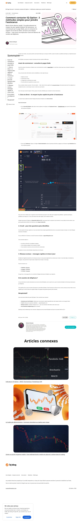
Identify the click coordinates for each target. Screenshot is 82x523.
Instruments (37, 2)
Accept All (17, 517)
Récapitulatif (11, 100)
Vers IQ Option (21, 2)
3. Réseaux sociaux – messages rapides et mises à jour (11, 89)
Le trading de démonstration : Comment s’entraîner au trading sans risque (27, 422)
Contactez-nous (61, 106)
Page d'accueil (10, 9)
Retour (74, 9)
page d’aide (50, 67)
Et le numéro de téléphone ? (11, 96)
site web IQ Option (55, 85)
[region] (18, 510)
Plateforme (43, 2)
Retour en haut (11, 104)
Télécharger (49, 2)
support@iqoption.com (11, 488)
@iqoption (28, 267)
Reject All (24, 514)
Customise (11, 514)
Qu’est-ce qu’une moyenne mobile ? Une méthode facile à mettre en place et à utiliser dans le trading (35, 454)
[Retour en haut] (7, 104)
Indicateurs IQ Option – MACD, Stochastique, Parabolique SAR (24, 381)
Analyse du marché (29, 2)
